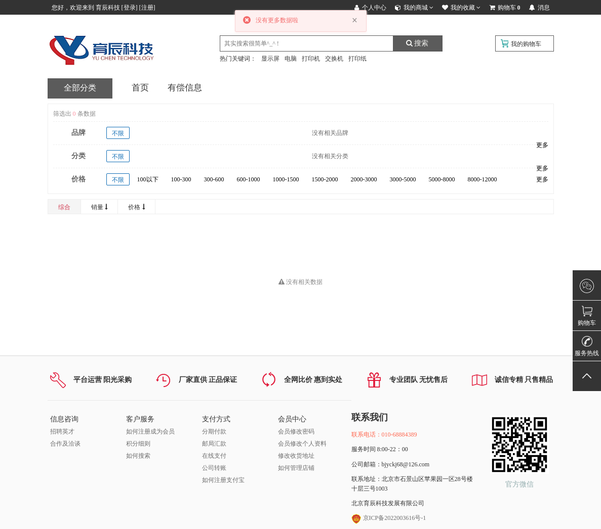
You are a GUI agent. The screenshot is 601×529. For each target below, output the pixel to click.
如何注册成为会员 (150, 431)
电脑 (291, 58)
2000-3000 (364, 179)
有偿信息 (185, 87)
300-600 (214, 179)
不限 (118, 133)
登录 (130, 7)
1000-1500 (286, 179)
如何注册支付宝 (223, 480)
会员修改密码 (296, 431)
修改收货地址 (296, 455)
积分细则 (138, 443)
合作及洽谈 (65, 443)
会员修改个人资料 (302, 443)
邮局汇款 (214, 443)
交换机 (334, 58)
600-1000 (248, 179)
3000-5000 (403, 179)
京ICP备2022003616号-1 (388, 517)
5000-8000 (442, 179)
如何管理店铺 (296, 467)
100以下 (147, 179)
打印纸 (357, 58)
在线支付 (214, 455)
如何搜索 (138, 455)
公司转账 (214, 467)
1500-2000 (325, 179)
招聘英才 (62, 431)
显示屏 (270, 58)
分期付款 (214, 431)
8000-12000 (482, 179)
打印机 (311, 58)
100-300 (181, 179)
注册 (147, 7)
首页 (140, 87)
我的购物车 (526, 43)
